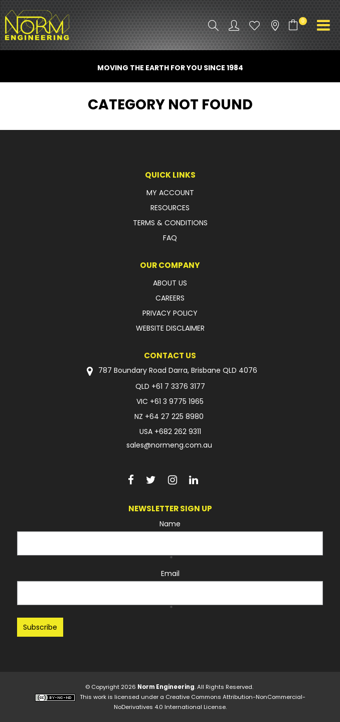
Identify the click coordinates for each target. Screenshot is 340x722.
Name (170, 524)
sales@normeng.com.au (169, 445)
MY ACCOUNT (170, 193)
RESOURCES (170, 208)
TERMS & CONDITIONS (170, 223)
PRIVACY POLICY (170, 313)
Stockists (275, 25)
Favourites (254, 25)
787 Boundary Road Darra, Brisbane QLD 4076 (170, 371)
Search (213, 25)
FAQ (170, 238)
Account (234, 25)
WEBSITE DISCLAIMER (170, 328)
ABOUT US (170, 283)
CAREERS (170, 298)
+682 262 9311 (177, 431)
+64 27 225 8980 (174, 416)
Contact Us (170, 355)
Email (170, 573)
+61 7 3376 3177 (178, 386)
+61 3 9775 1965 (177, 401)
